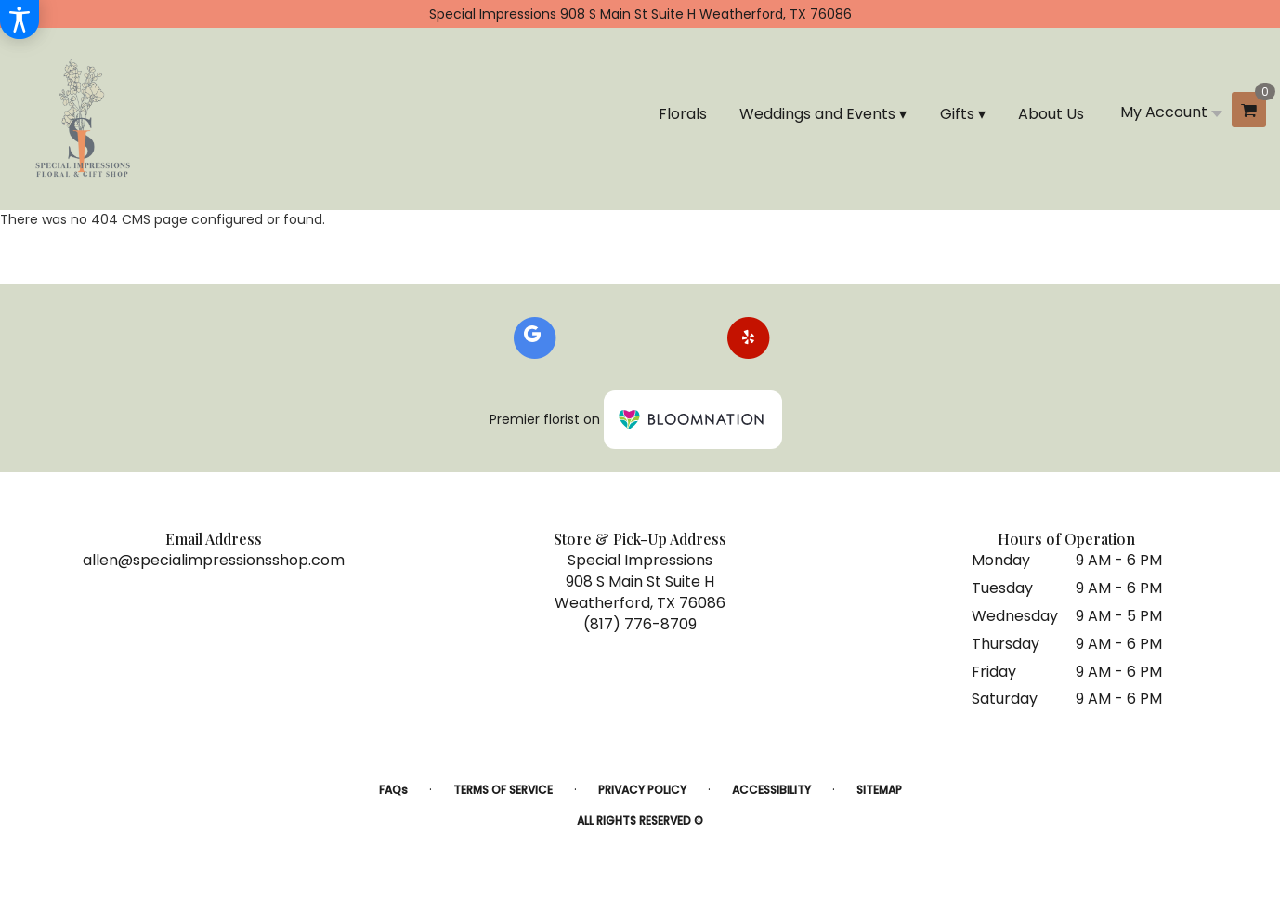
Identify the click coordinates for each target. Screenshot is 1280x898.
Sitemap (879, 790)
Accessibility (771, 790)
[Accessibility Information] (19, 19)
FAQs (393, 790)
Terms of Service (503, 790)
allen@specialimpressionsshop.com (214, 560)
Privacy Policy (642, 790)
